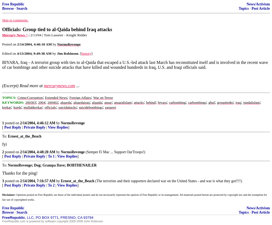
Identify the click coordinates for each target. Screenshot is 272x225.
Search (22, 8)
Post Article (260, 8)
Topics (244, 8)
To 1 (51, 156)
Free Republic (13, 4)
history (86, 53)
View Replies (58, 127)
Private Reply (34, 127)
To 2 (51, 185)
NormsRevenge (73, 123)
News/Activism (258, 4)
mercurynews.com (59, 85)
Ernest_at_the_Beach (77, 181)
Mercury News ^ (15, 35)
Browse (8, 8)
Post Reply (12, 127)
